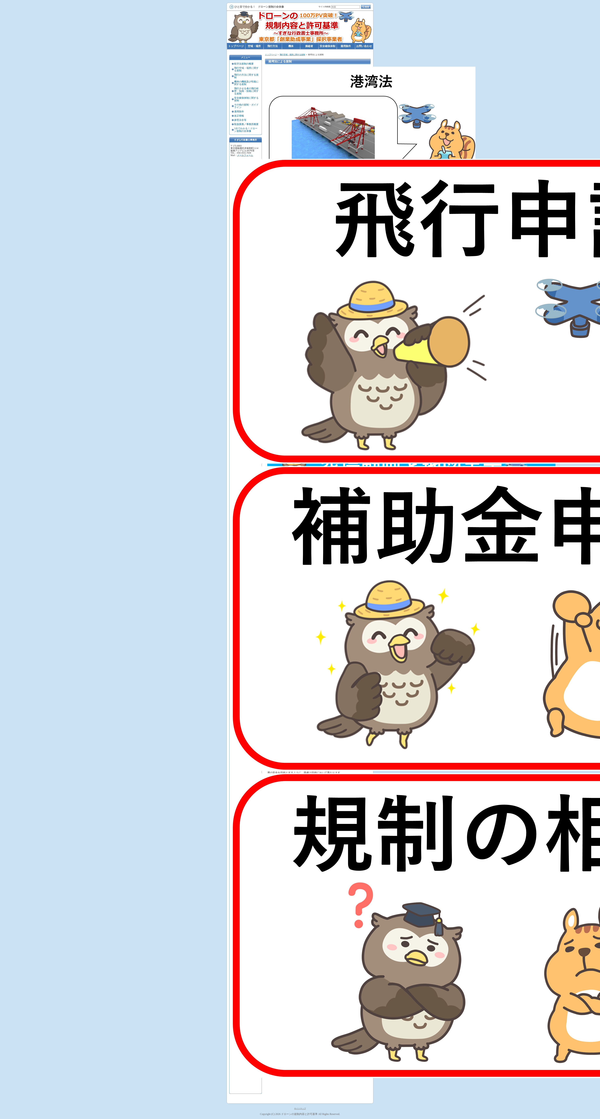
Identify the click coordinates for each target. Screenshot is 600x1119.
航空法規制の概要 (244, 63)
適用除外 (239, 111)
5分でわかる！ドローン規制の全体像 (245, 129)
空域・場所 (254, 46)
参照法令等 (240, 120)
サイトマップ (300, 1108)
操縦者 (309, 46)
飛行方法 (272, 46)
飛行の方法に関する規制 (246, 76)
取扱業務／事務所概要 (246, 124)
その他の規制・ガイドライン (246, 106)
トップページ (271, 54)
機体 (290, 46)
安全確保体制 (327, 46)
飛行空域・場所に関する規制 (292, 54)
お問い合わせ (364, 46)
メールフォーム (245, 155)
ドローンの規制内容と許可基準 (299, 1114)
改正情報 (239, 115)
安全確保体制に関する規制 (246, 99)
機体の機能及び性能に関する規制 (246, 83)
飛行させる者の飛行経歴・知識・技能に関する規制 (246, 91)
